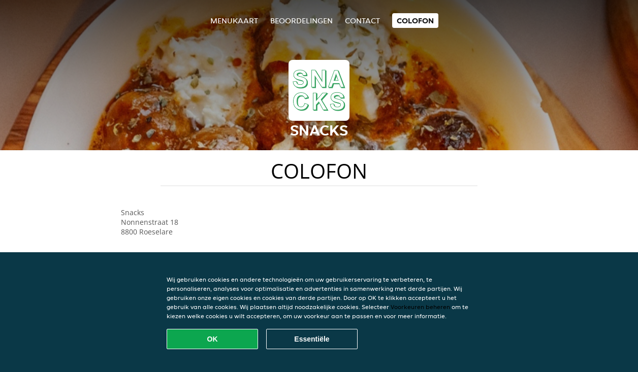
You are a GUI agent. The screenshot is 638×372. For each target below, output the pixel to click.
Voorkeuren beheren (420, 307)
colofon (415, 20)
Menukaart (234, 20)
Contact (362, 20)
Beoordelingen (301, 20)
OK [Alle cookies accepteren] (212, 339)
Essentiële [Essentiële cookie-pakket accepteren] (311, 339)
